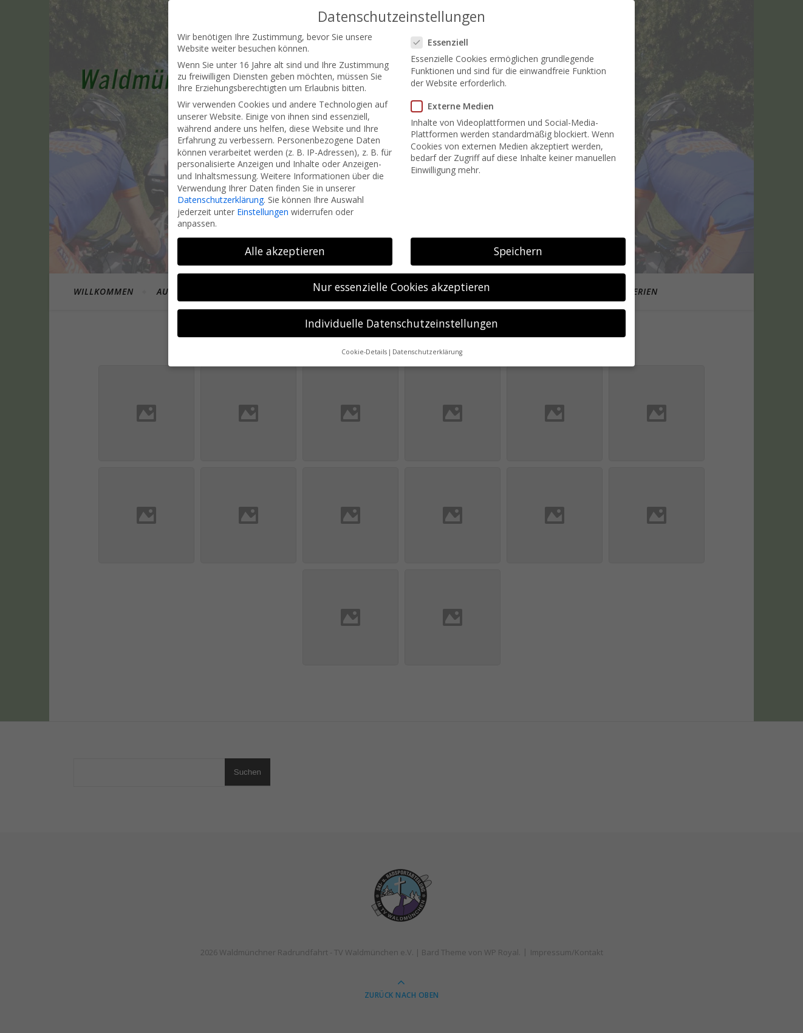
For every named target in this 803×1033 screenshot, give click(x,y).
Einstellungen (263, 212)
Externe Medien (456, 106)
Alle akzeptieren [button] (285, 251)
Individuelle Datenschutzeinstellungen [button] (401, 323)
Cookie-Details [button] (364, 352)
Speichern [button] (518, 251)
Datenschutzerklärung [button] (427, 352)
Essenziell (443, 42)
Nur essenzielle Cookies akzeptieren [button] (401, 287)
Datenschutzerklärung (220, 199)
